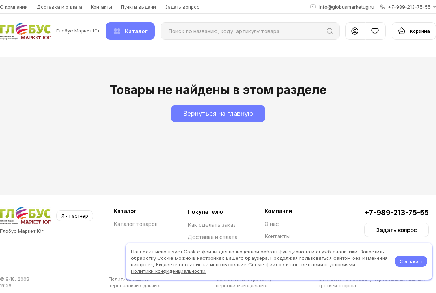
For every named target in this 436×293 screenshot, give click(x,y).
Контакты (101, 7)
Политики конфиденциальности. (168, 271)
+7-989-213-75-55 (396, 212)
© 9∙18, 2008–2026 (16, 282)
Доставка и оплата (59, 7)
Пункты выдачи (138, 7)
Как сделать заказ (212, 224)
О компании (14, 7)
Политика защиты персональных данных (134, 282)
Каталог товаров (136, 223)
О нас (272, 223)
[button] (408, 7)
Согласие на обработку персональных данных (244, 282)
